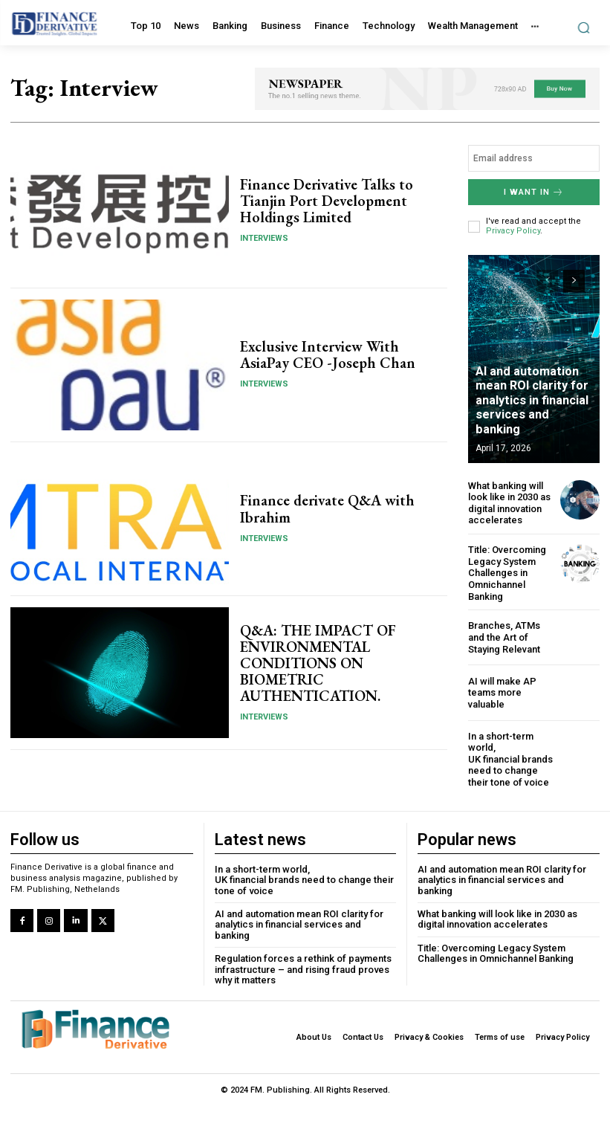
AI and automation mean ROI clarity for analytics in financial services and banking (535, 407)
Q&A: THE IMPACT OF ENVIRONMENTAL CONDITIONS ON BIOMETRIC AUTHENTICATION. (317, 663)
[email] (534, 158)
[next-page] (574, 281)
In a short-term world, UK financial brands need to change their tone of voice (510, 758)
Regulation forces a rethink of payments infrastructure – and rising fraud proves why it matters (303, 968)
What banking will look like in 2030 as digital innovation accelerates (509, 503)
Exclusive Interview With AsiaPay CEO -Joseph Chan (327, 354)
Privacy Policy (513, 231)
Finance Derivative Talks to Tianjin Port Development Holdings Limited (326, 201)
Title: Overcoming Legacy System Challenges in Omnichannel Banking (507, 572)
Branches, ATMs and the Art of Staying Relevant (504, 637)
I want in (534, 192)
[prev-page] (547, 281)
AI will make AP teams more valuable (502, 692)
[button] (584, 27)
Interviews (264, 238)
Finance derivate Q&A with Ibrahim (327, 509)
